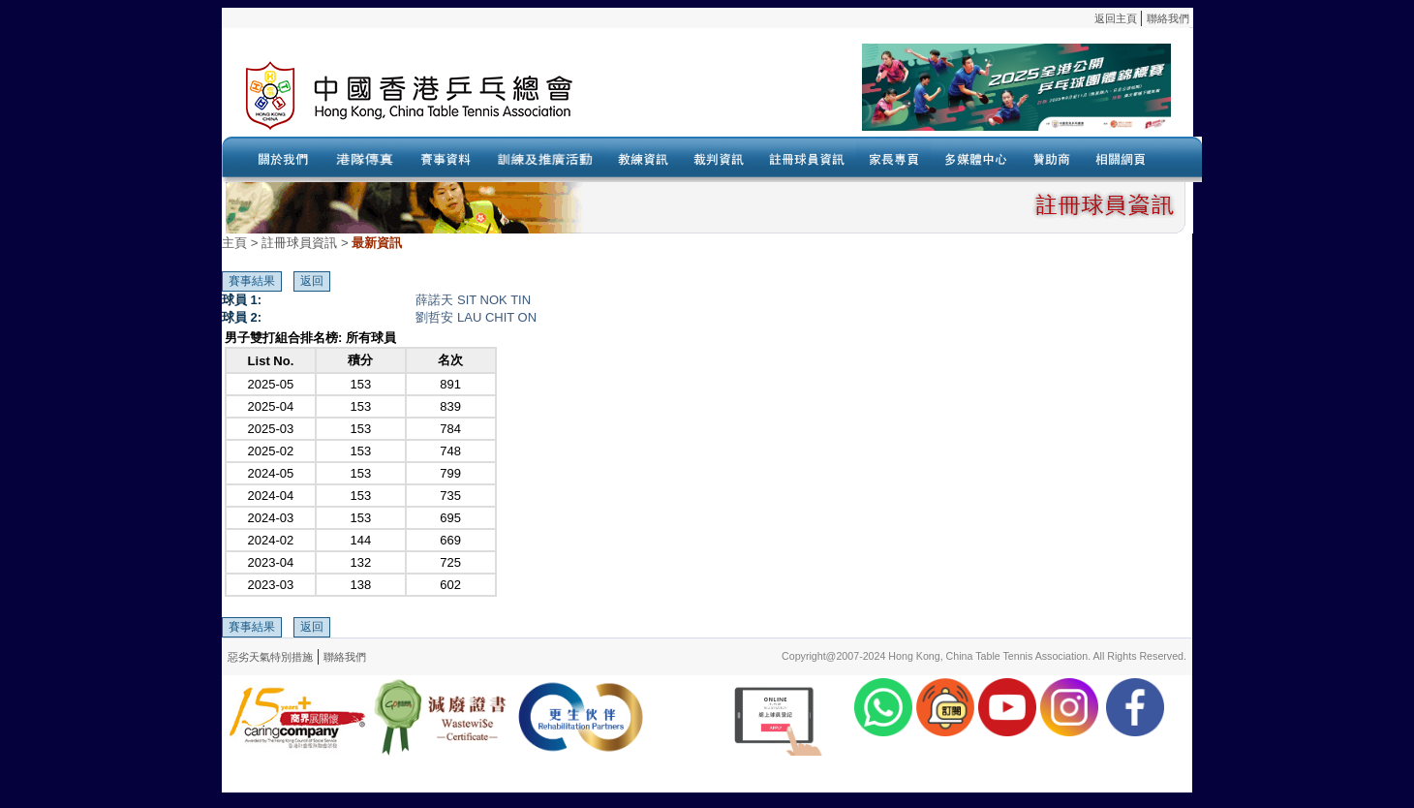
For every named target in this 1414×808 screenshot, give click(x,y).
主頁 (234, 242)
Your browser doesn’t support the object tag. (895, 96)
